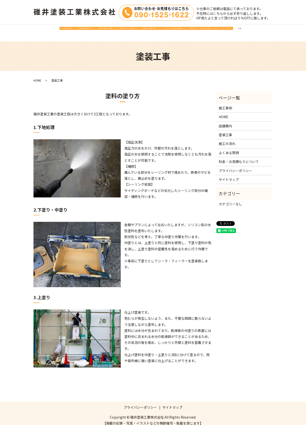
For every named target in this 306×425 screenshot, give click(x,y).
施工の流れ (127, 30)
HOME (47, 30)
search (266, 30)
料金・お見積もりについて (230, 30)
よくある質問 (186, 30)
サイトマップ (229, 174)
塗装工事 (99, 30)
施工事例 (156, 30)
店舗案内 (72, 30)
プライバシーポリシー (235, 165)
